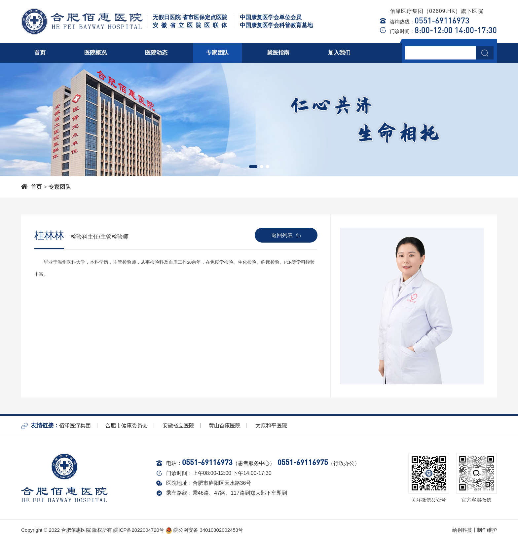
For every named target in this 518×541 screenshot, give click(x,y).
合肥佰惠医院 (76, 530)
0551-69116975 (303, 462)
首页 (40, 53)
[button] (253, 166)
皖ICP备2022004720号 (138, 530)
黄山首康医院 (224, 425)
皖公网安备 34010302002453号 (204, 530)
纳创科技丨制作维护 (474, 530)
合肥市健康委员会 (126, 425)
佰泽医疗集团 (75, 425)
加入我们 (339, 53)
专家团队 (217, 53)
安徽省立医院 (178, 425)
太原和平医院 (271, 425)
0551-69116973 (442, 20)
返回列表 (286, 235)
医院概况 (95, 53)
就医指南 (278, 53)
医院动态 (156, 53)
